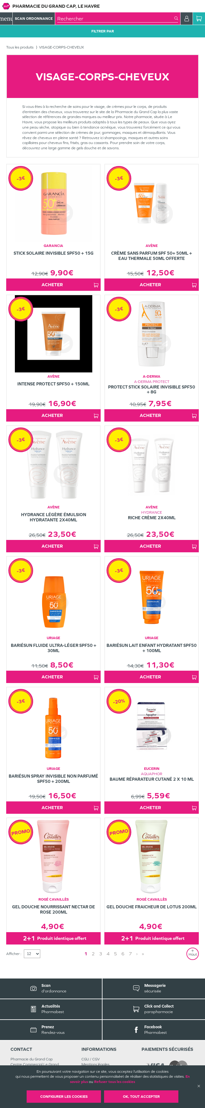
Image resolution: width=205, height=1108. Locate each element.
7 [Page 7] (130, 953)
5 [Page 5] (115, 953)
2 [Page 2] (93, 953)
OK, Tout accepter (141, 1096)
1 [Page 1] (85, 953)
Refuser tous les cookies (114, 1082)
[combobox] (115, 19)
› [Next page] (136, 953)
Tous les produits (19, 47)
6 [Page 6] (122, 953)
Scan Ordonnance (34, 18)
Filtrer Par (102, 31)
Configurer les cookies (64, 1096)
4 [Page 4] (108, 953)
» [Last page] (143, 953)
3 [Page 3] (100, 953)
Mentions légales (95, 1064)
